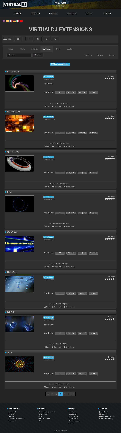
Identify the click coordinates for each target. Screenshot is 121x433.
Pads (58, 49)
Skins (22, 49)
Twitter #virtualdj (106, 419)
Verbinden (107, 13)
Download (35, 13)
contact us (72, 414)
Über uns (72, 412)
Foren (41, 421)
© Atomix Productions (60, 431)
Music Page (12, 272)
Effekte (34, 49)
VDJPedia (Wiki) (44, 419)
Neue (11, 49)
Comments (57, 106)
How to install (70, 106)
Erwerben (53, 13)
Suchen (38, 55)
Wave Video (12, 232)
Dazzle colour (13, 72)
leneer (112, 76)
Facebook (103, 412)
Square (10, 352)
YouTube (103, 414)
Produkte (17, 13)
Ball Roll (10, 312)
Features (12, 416)
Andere (70, 49)
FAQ (40, 416)
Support (89, 13)
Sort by (88, 55)
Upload (112, 55)
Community (71, 13)
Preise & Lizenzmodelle (16, 419)
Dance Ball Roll (13, 112)
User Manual (43, 414)
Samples (46, 49)
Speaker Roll (12, 152)
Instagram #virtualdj (107, 416)
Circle (9, 192)
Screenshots (13, 421)
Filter (100, 55)
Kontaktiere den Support (47, 412)
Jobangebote (73, 416)
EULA (71, 423)
